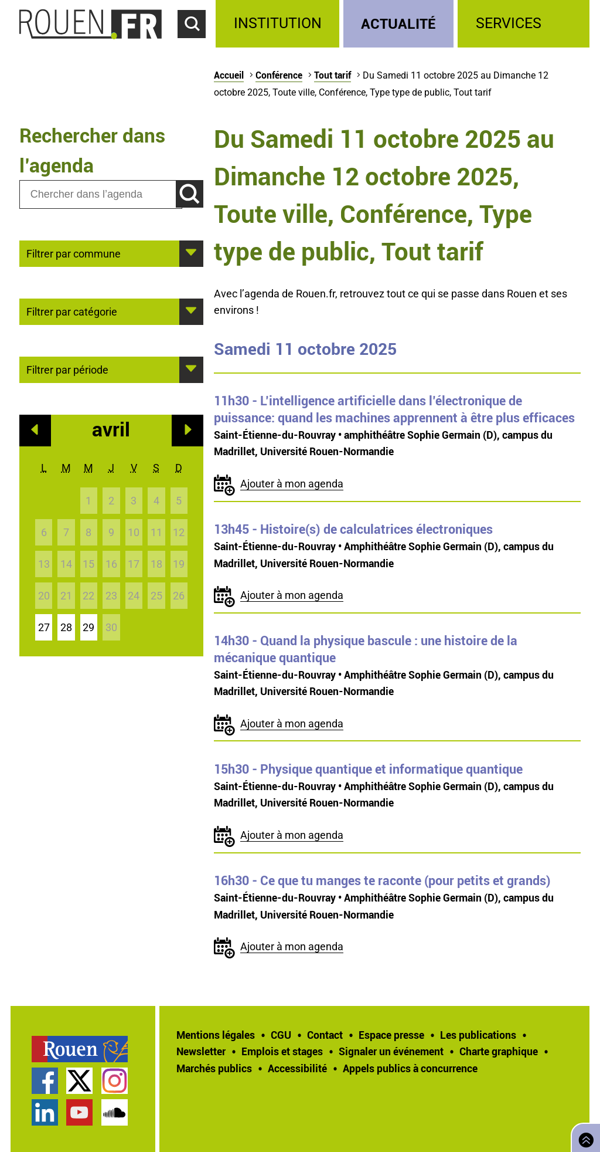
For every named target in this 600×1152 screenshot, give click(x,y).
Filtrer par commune (73, 253)
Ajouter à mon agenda (291, 483)
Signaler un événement (391, 1051)
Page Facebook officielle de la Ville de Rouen (45, 1081)
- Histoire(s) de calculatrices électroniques (353, 529)
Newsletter (201, 1051)
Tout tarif (332, 75)
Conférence (278, 75)
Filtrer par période (67, 369)
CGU (281, 1035)
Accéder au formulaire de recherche (197, 44)
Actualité (398, 23)
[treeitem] (279, 24)
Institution (278, 23)
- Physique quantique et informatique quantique (368, 769)
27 (44, 627)
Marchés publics (214, 1068)
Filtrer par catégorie (71, 311)
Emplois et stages (282, 1051)
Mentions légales (215, 1035)
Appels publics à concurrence (410, 1068)
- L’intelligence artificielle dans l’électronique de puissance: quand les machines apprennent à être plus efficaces (394, 409)
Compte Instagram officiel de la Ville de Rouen (114, 1081)
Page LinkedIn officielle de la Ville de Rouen (45, 1112)
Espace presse (391, 1035)
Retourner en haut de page (583, 1136)
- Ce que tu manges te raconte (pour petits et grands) (382, 880)
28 (66, 627)
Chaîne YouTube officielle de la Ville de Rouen (79, 1112)
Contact (325, 1035)
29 (88, 627)
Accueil (229, 75)
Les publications (478, 1035)
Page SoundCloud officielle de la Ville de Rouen (114, 1112)
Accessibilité (297, 1068)
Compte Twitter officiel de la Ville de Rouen (79, 1081)
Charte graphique (498, 1051)
